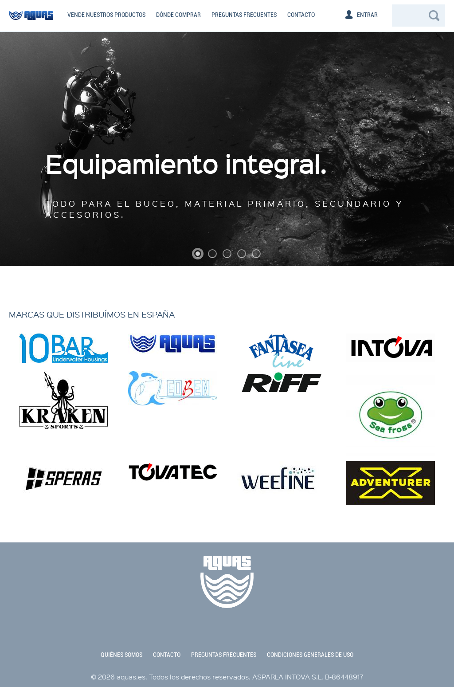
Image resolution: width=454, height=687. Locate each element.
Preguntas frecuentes (244, 14)
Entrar (367, 14)
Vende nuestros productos (106, 14)
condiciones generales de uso (310, 654)
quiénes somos (121, 654)
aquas (31, 22)
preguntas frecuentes (223, 654)
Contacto (301, 14)
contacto (166, 654)
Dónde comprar (178, 14)
